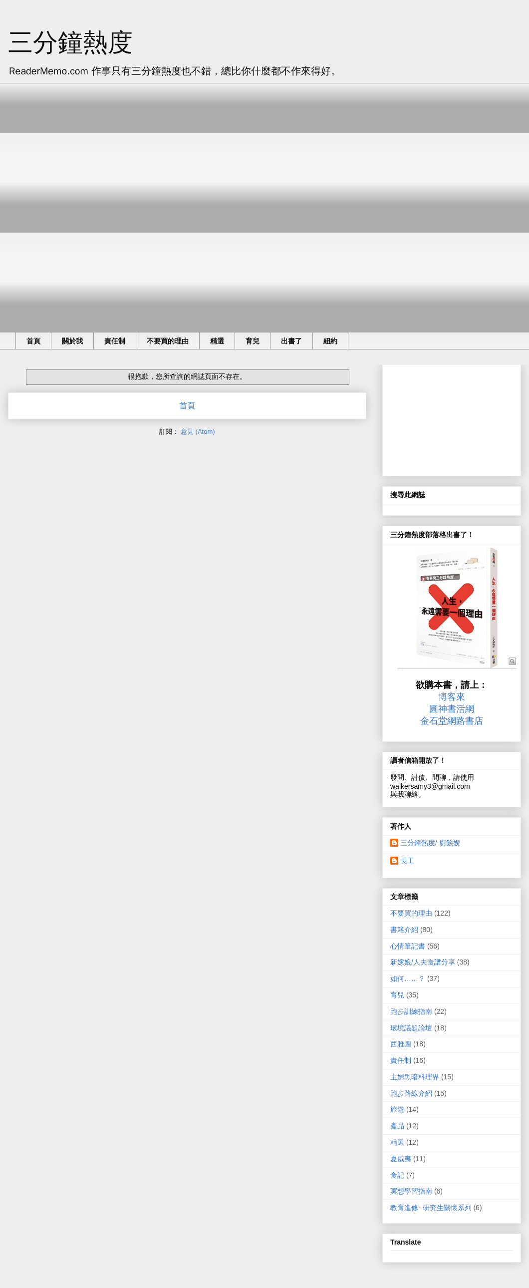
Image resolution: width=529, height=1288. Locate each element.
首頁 (33, 341)
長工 (407, 861)
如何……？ (407, 978)
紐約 (330, 341)
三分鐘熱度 (70, 42)
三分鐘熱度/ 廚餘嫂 (430, 843)
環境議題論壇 (411, 1028)
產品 (397, 1126)
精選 (217, 341)
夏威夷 (400, 1159)
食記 (397, 1175)
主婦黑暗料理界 (414, 1077)
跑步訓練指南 (411, 1011)
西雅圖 (400, 1044)
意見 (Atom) (198, 431)
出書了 (291, 341)
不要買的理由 (168, 341)
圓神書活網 (451, 709)
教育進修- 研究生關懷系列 (431, 1208)
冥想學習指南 (411, 1191)
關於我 (72, 341)
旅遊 (397, 1109)
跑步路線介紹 (411, 1093)
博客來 (451, 697)
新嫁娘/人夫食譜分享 (422, 962)
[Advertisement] (116, 199)
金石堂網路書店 (451, 721)
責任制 (114, 341)
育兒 (253, 341)
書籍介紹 (404, 930)
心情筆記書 (407, 946)
